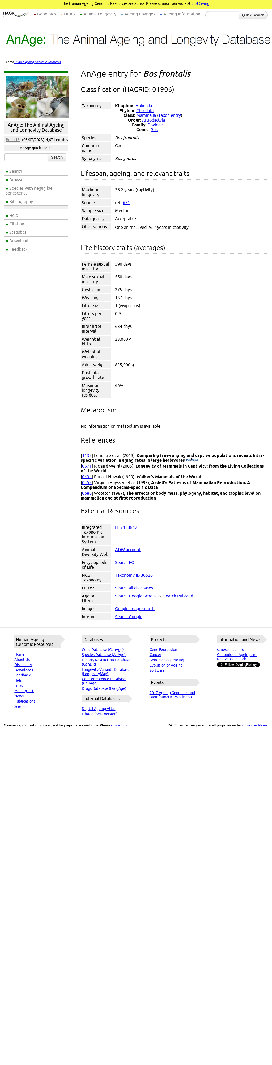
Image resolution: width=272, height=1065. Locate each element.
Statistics (17, 232)
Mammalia (146, 115)
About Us (22, 659)
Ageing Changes (139, 13)
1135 (87, 455)
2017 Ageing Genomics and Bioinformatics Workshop (172, 695)
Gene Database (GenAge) (103, 649)
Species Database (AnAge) (104, 655)
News (19, 696)
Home (19, 654)
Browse (16, 179)
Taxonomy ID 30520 (134, 575)
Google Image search (135, 608)
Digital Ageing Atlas (98, 709)
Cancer (155, 655)
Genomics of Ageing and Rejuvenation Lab (237, 657)
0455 (87, 482)
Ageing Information (181, 13)
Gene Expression (163, 649)
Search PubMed (178, 595)
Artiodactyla (153, 120)
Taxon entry (169, 115)
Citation (16, 223)
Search (15, 171)
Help (13, 215)
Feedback (18, 249)
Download (18, 240)
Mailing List (24, 691)
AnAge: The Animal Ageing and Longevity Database (36, 127)
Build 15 (13, 140)
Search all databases (134, 587)
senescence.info (230, 649)
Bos (154, 129)
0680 (87, 493)
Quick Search (253, 15)
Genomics (46, 13)
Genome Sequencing (167, 660)
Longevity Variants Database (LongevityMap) (106, 671)
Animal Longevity (99, 13)
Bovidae (155, 124)
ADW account (128, 549)
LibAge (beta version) (100, 714)
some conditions (254, 725)
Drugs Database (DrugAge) (104, 688)
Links (18, 685)
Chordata (145, 110)
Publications (24, 701)
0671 (87, 466)
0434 (87, 476)
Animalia (143, 105)
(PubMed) (192, 460)
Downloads (23, 670)
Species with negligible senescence (29, 190)
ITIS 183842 (126, 527)
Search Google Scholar (136, 595)
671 (126, 202)
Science (20, 706)
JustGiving (200, 3)
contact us (119, 725)
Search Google (128, 616)
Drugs (69, 13)
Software (157, 670)
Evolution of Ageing (166, 665)
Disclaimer (23, 665)
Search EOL (126, 562)
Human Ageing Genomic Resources (37, 62)
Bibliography (21, 201)
